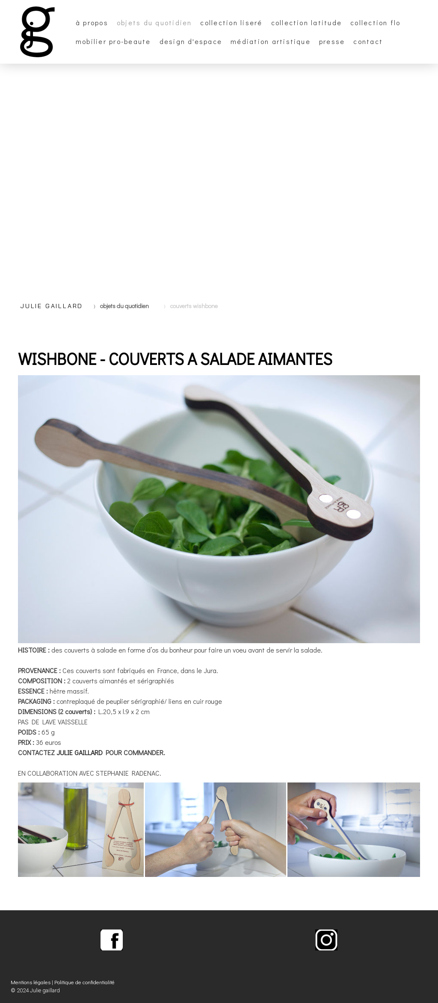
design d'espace (191, 41)
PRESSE (332, 41)
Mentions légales (30, 982)
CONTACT (368, 41)
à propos (92, 22)
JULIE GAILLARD (79, 752)
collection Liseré (231, 22)
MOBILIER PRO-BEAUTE (113, 41)
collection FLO (375, 22)
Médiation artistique (271, 41)
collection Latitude (306, 22)
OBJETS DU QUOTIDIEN (154, 22)
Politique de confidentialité (84, 982)
